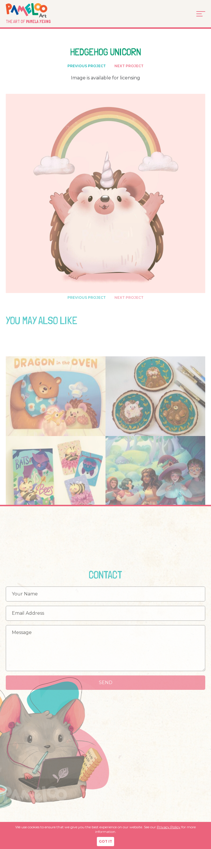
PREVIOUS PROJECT (86, 66)
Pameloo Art (35, 10)
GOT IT (105, 841)
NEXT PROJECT (129, 66)
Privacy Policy (168, 827)
